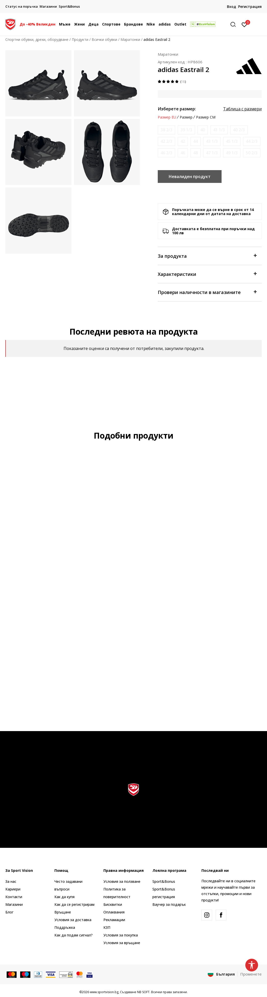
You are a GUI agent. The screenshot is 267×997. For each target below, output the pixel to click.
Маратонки (130, 39)
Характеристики (207, 273)
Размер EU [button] (167, 117)
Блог (9, 912)
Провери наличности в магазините (207, 291)
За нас (10, 881)
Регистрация (250, 6)
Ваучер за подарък (169, 904)
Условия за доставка (72, 919)
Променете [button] (251, 974)
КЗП (106, 927)
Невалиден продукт (190, 176)
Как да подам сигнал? (73, 935)
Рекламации (114, 919)
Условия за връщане (121, 942)
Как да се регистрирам (74, 904)
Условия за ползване (121, 881)
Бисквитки (112, 904)
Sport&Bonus (163, 881)
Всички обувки (104, 39)
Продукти (80, 39)
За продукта (207, 255)
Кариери (12, 889)
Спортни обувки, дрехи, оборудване (36, 39)
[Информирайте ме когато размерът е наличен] (166, 129)
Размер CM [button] (205, 117)
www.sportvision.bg (104, 992)
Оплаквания (114, 912)
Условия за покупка (120, 935)
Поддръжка (64, 927)
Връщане (62, 912)
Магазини (14, 904)
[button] (234, 24)
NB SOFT (143, 992)
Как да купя (64, 896)
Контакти (13, 896)
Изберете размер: (177, 109)
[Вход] (244, 24)
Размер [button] (186, 117)
